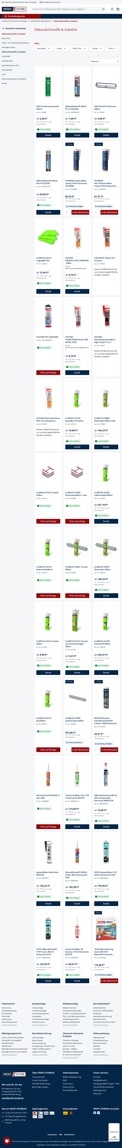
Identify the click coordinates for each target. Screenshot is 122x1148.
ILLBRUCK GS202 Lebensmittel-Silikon (103, 493)
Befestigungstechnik (11, 1033)
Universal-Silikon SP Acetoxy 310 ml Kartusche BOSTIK (77, 952)
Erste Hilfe (6, 1016)
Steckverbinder (8, 1043)
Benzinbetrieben (100, 1043)
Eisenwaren (37, 1016)
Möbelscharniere (69, 1008)
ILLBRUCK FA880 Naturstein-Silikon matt (104, 419)
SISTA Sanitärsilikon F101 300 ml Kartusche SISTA (105, 873)
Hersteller (43, 48)
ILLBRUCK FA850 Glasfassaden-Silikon (74, 719)
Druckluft (97, 1049)
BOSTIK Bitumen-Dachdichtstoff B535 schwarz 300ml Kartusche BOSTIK (105, 721)
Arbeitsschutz (8, 1003)
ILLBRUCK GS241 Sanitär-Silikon (47, 493)
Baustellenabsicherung (102, 1016)
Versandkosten (54, 1141)
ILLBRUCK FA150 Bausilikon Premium (74, 419)
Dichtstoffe (6, 56)
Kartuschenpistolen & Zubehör (14, 79)
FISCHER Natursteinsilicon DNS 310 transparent (48, 419)
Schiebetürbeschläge (40, 1019)
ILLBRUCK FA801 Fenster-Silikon (76, 568)
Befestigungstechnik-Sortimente (14, 1049)
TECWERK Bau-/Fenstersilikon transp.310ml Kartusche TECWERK (105, 183)
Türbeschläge (37, 1008)
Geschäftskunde (70, 1090)
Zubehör (96, 1046)
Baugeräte (97, 1013)
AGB (65, 1080)
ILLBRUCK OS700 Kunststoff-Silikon (102, 642)
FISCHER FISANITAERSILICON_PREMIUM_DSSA (76, 340)
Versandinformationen (103, 1087)
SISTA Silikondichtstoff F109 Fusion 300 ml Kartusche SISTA (46, 952)
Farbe (61, 48)
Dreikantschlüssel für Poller (104, 1022)
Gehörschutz (7, 1019)
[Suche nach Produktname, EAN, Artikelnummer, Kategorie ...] (66, 9)
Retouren (97, 1093)
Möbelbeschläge (70, 1003)
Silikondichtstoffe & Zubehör (14, 52)
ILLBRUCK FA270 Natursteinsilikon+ (44, 568)
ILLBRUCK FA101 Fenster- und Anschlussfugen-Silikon (76, 644)
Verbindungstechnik (71, 1019)
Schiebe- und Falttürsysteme (74, 1013)
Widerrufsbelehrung (72, 1077)
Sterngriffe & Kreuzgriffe (11, 1040)
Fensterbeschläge (39, 1011)
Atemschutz (6, 1008)
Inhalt (97, 48)
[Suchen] (103, 9)
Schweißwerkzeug (100, 1040)
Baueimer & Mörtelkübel (103, 1011)
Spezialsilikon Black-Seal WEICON (47, 873)
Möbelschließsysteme (71, 1022)
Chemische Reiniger (71, 1040)
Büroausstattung (39, 1043)
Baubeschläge (39, 1003)
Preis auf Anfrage (48, 372)
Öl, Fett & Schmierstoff (72, 1054)
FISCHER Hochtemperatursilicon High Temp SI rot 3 (104, 340)
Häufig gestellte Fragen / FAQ (106, 1083)
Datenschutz (68, 1087)
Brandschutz (7, 1013)
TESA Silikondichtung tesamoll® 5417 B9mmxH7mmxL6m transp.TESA (103, 952)
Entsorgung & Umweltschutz (43, 1046)
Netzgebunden (99, 1052)
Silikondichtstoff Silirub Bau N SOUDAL (46, 182)
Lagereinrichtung (39, 1052)
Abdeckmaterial (99, 1008)
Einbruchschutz (38, 1022)
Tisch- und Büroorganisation (74, 1016)
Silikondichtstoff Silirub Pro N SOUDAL (75, 107)
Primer (4, 83)
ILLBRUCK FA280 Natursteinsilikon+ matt (76, 493)
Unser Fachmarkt (40, 1080)
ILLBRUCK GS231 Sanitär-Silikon (47, 642)
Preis (112, 48)
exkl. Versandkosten (43, 123)
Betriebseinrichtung (41, 1033)
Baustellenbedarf (101, 1003)
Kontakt (96, 1077)
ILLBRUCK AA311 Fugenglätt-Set (44, 259)
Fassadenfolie (7, 61)
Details (48, 135)
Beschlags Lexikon (40, 1087)
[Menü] (118, 1124)
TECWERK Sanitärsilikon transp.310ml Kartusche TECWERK (76, 183)
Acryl (4, 74)
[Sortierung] (104, 61)
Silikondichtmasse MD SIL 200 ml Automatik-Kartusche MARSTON (105, 798)
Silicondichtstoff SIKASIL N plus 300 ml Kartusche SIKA (76, 875)
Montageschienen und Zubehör (14, 1052)
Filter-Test (79, 48)
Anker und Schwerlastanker (13, 1037)
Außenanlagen (38, 1037)
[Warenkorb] (117, 9)
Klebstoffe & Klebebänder (73, 1052)
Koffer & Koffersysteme (41, 1049)
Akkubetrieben (99, 1037)
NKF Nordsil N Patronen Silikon (105, 107)
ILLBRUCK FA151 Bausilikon (43, 719)
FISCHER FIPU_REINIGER (47, 337)
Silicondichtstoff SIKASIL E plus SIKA (48, 796)
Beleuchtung (37, 1040)
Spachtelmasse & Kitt (10, 65)
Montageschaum (8, 47)
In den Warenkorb (80, 212)
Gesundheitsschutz (9, 1022)
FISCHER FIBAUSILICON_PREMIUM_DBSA (77, 260)
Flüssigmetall (7, 70)
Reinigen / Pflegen (70, 1049)
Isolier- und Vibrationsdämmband (15, 43)
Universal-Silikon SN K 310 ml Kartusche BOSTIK (77, 796)
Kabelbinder (7, 1046)
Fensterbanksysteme (40, 1013)
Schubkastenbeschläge (72, 1011)
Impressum (68, 1083)
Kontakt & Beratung (41, 1083)
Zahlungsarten (99, 1090)
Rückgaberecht (100, 1080)
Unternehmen (38, 1077)
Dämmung (6, 38)
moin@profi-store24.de (51, 2)
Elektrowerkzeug (101, 1033)
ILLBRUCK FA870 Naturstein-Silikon (102, 568)
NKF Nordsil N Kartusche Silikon (47, 107)
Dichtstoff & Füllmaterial (14, 28)
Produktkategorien (14, 16)
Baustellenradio (99, 1019)
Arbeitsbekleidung (9, 1011)
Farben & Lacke (69, 1046)
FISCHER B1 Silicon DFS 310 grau (104, 259)
